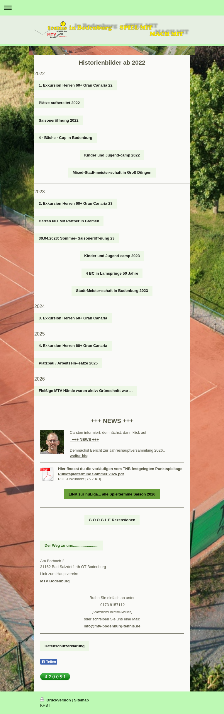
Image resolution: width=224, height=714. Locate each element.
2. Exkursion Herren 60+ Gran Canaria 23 (76, 203)
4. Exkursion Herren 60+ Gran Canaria (73, 345)
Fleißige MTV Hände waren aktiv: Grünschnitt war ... (86, 390)
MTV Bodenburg (54, 581)
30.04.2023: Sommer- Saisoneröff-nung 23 (77, 238)
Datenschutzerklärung (65, 646)
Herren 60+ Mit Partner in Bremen (69, 221)
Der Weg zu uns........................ (72, 545)
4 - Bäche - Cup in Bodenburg (65, 137)
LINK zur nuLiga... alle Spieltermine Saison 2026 (112, 494)
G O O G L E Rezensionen (112, 520)
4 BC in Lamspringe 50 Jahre (112, 273)
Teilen (48, 662)
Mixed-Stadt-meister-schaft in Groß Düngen (112, 172)
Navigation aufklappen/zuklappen (112, 7)
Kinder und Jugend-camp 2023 (112, 256)
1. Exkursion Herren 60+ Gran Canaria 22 (76, 85)
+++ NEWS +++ (84, 439)
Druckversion (56, 700)
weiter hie (78, 455)
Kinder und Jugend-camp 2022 (112, 155)
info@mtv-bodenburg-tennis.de (112, 626)
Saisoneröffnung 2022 (59, 120)
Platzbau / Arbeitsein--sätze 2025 (68, 363)
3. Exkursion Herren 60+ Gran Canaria (73, 318)
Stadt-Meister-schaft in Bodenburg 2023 (112, 290)
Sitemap (81, 700)
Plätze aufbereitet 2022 (59, 103)
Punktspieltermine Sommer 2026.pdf (91, 474)
